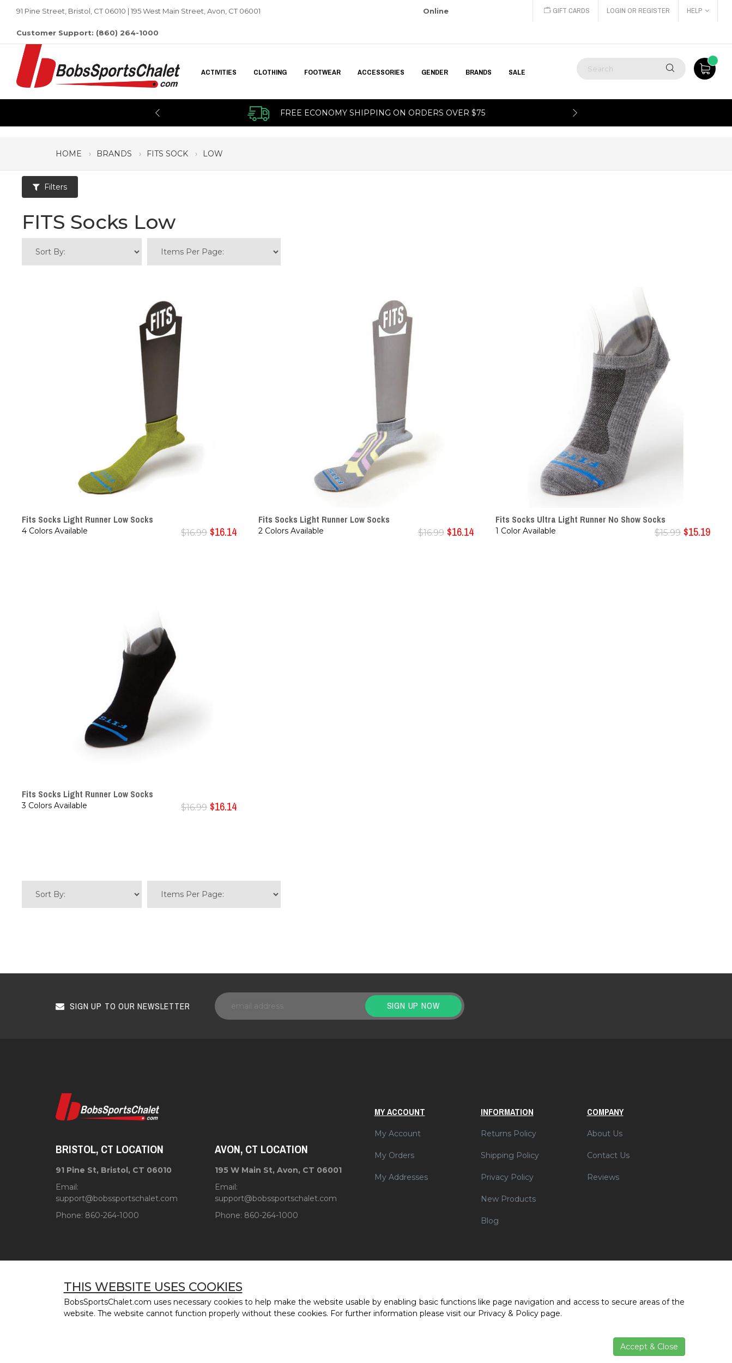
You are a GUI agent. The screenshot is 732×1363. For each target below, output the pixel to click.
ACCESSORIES (381, 72)
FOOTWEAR (322, 72)
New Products (508, 1199)
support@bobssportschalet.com (117, 1198)
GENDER (434, 72)
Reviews (603, 1177)
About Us (604, 1133)
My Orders (394, 1155)
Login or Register (638, 10)
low (213, 154)
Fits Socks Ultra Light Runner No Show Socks (580, 519)
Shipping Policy (510, 1155)
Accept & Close (649, 1347)
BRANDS (478, 72)
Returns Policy (508, 1133)
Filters (50, 187)
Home (69, 154)
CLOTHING (270, 72)
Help (698, 10)
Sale (517, 72)
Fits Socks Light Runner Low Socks (87, 519)
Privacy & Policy (508, 1313)
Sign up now (413, 1005)
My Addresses (401, 1177)
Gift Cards (567, 10)
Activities (219, 72)
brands (114, 154)
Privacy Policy (507, 1177)
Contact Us (608, 1155)
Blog (490, 1221)
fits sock (167, 154)
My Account (397, 1133)
